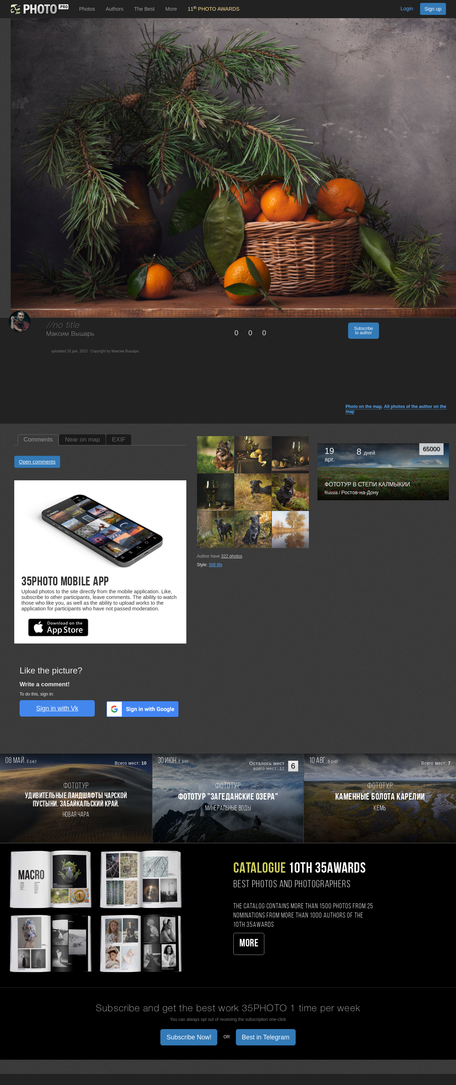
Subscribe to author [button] (363, 330)
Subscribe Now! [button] (188, 1037)
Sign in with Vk (57, 708)
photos (231, 556)
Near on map (82, 439)
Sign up (433, 9)
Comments (38, 439)
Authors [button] (115, 9)
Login (406, 8)
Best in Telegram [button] (266, 1037)
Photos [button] (87, 9)
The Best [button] (144, 9)
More (248, 943)
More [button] (171, 9)
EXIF (118, 439)
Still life (215, 564)
